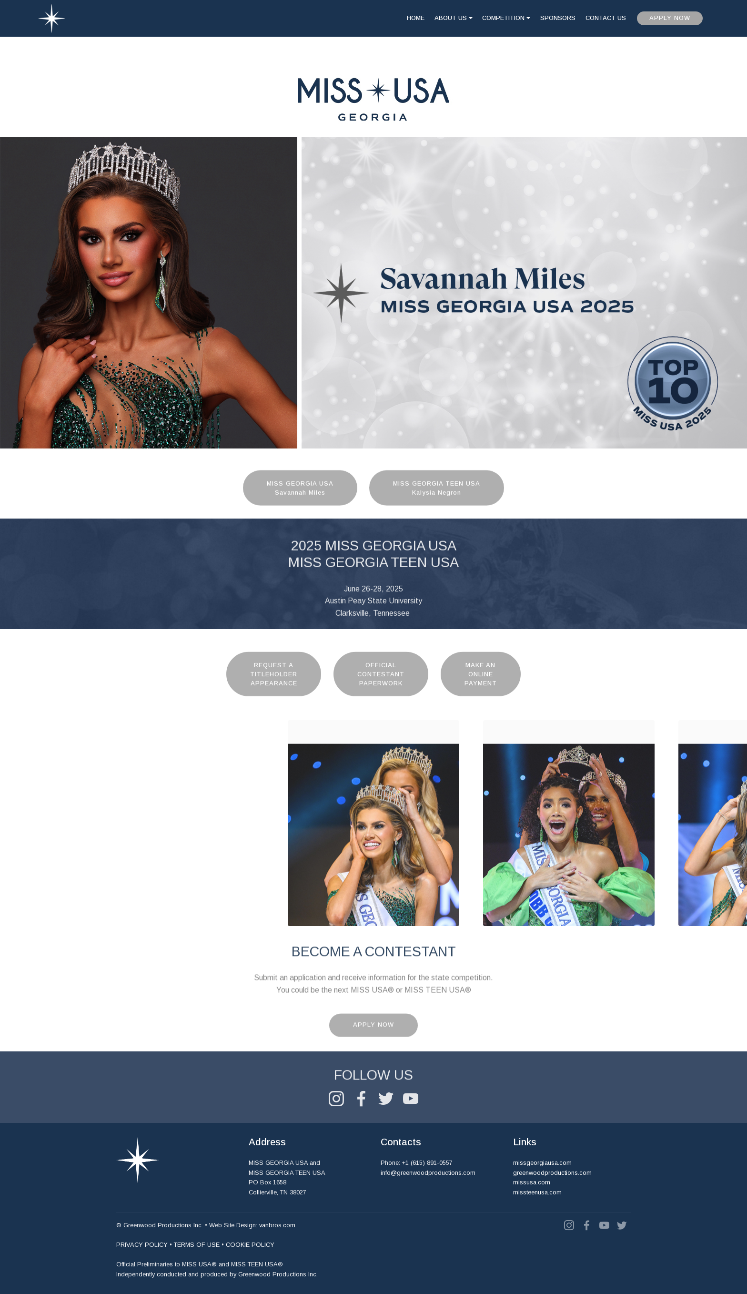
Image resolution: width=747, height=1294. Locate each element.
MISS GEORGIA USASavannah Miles (300, 505)
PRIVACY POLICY (142, 1245)
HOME (415, 17)
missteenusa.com (537, 1192)
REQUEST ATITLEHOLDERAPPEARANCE (273, 695)
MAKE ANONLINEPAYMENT (480, 695)
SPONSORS (557, 17)
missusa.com (531, 1182)
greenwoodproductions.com (552, 1172)
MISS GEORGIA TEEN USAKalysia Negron (436, 505)
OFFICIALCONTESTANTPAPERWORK (380, 695)
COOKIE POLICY (250, 1245)
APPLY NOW (669, 17)
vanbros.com (277, 1225)
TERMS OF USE (197, 1245)
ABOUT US (450, 17)
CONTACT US (605, 17)
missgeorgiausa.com (542, 1163)
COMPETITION (503, 17)
